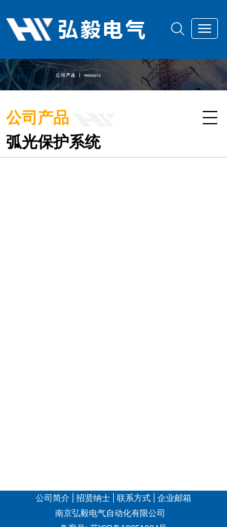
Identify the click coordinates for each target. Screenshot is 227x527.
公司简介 (53, 498)
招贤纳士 (93, 498)
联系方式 (134, 498)
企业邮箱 (174, 498)
